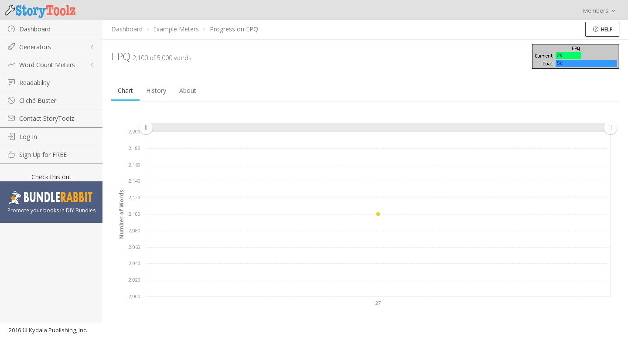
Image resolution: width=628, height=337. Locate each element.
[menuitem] (378, 127)
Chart (125, 90)
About (187, 90)
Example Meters (176, 29)
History (156, 90)
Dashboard (127, 29)
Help (603, 29)
